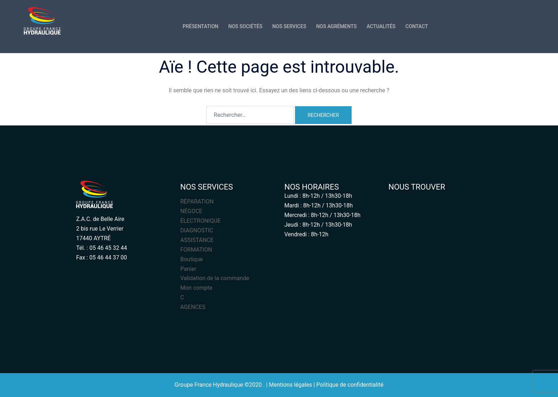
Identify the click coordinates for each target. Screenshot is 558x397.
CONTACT (416, 26)
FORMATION (196, 249)
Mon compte (196, 287)
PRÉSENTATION (200, 26)
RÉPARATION (197, 201)
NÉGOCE (191, 211)
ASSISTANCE (197, 240)
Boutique (191, 259)
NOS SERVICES (289, 26)
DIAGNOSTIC (196, 230)
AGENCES (193, 307)
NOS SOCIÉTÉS (245, 26)
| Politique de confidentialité (349, 384)
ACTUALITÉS (381, 26)
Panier (188, 268)
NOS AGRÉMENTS (336, 26)
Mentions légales (290, 384)
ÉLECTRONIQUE (200, 220)
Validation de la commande (214, 278)
